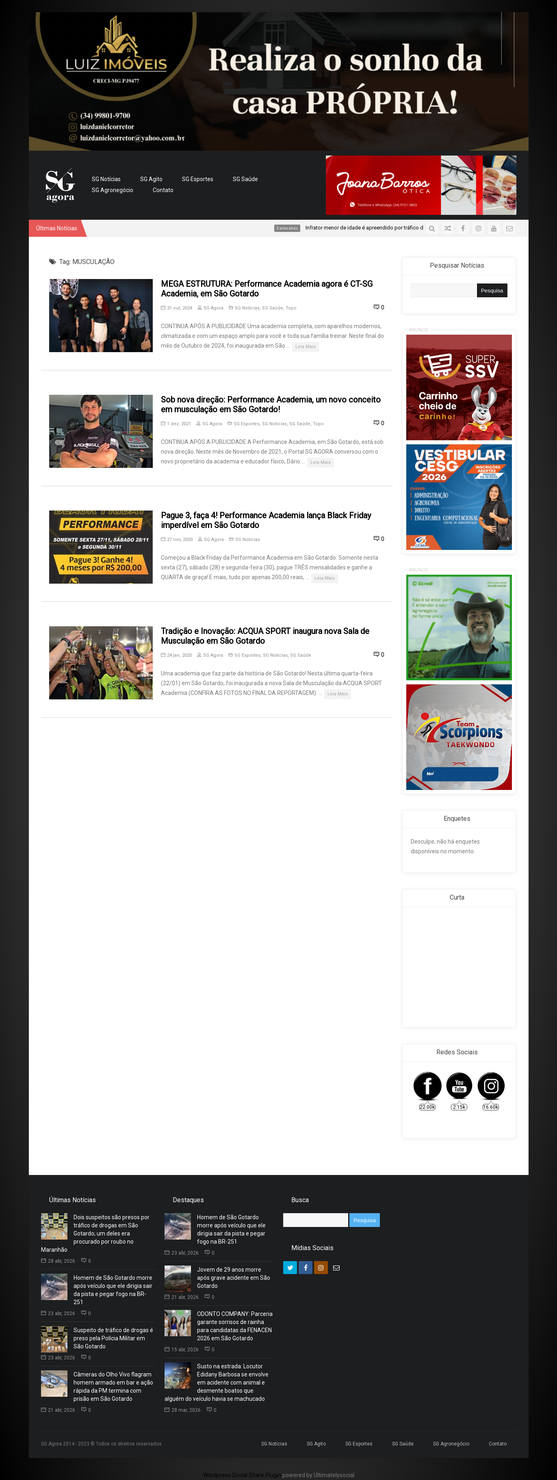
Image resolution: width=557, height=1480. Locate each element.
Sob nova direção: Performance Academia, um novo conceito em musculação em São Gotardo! (271, 404)
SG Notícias (106, 179)
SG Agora (210, 308)
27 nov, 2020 (177, 539)
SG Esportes (197, 179)
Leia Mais (305, 346)
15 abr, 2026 (182, 1349)
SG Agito (151, 179)
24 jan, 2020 (176, 655)
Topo (291, 308)
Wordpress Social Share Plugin (242, 1475)
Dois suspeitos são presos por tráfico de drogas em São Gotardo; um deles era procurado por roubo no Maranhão (95, 1233)
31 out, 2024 (176, 308)
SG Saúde (245, 179)
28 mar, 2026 (183, 1410)
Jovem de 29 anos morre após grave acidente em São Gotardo (233, 1277)
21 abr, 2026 (58, 1410)
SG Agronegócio (112, 190)
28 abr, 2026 (58, 1261)
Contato (163, 190)
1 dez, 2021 (176, 423)
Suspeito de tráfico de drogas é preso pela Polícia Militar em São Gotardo (113, 1338)
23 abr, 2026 (58, 1313)
